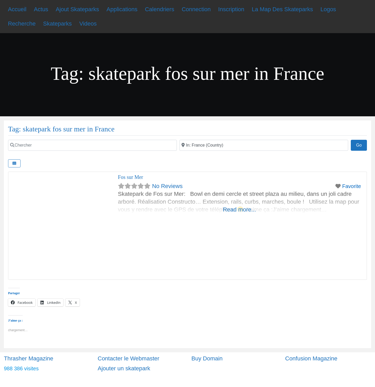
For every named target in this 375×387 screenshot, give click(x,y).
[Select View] (14, 163)
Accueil (17, 9)
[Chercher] (92, 145)
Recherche (21, 23)
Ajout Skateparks (77, 9)
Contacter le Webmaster (128, 358)
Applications (122, 9)
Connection (196, 9)
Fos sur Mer (130, 177)
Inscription (231, 9)
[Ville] (263, 145)
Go (361, 144)
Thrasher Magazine (28, 358)
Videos (88, 23)
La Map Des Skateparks (282, 9)
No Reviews (167, 186)
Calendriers (159, 9)
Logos (328, 9)
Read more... (239, 209)
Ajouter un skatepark (124, 368)
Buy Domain (207, 358)
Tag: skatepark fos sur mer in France (61, 129)
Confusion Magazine (311, 358)
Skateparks (57, 23)
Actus (41, 9)
